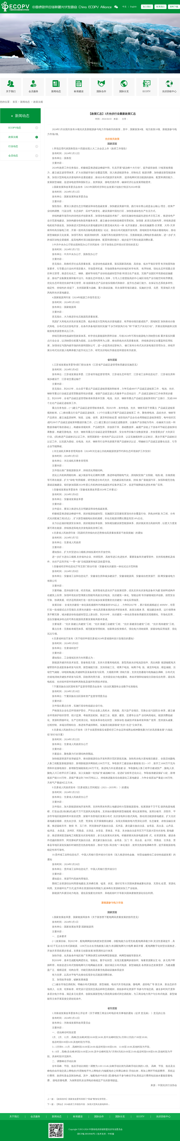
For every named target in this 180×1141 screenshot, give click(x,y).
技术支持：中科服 (105, 1134)
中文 (124, 7)
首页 (15, 102)
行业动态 (13, 146)
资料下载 (174, 7)
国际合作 (99, 1116)
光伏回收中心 (163, 1116)
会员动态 (13, 155)
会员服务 (35, 1116)
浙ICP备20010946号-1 (87, 1134)
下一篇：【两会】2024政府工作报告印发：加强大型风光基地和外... (78, 1104)
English (133, 7)
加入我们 (147, 7)
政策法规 (38, 102)
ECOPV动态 (14, 127)
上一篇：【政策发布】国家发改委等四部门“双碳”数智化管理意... (77, 1099)
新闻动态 (25, 102)
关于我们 (14, 1116)
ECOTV (140, 1116)
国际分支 (120, 1116)
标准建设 (78, 1116)
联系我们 (160, 7)
